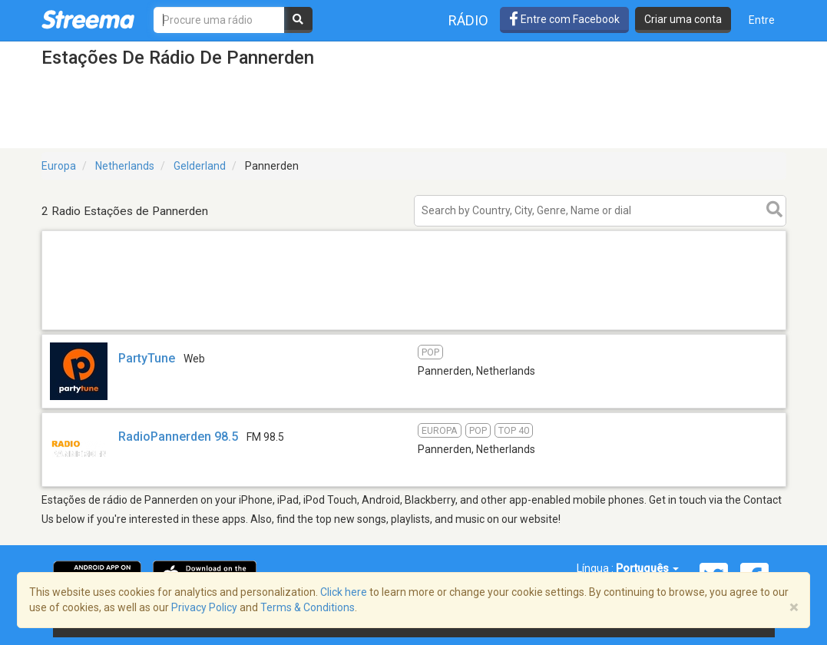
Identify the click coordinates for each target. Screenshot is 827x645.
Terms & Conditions (307, 607)
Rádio (468, 20)
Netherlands (124, 166)
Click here (343, 592)
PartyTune (146, 358)
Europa (58, 166)
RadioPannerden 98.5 (178, 436)
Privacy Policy (204, 607)
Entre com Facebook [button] (564, 19)
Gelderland (200, 166)
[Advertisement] (414, 329)
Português (647, 568)
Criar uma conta (683, 19)
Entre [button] (762, 20)
